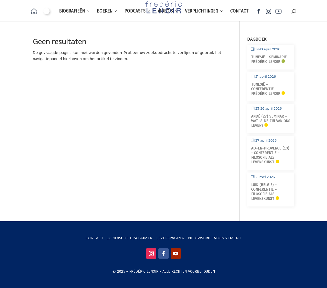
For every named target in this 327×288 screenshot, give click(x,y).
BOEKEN (104, 11)
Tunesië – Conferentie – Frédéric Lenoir (265, 89)
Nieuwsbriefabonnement (214, 237)
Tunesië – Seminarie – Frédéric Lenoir (270, 59)
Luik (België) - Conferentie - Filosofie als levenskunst (264, 191)
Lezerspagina (170, 237)
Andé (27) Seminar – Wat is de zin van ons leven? (270, 121)
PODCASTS (135, 11)
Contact (94, 237)
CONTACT (239, 11)
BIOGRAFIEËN (72, 11)
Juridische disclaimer (130, 237)
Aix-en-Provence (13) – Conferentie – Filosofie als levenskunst (270, 155)
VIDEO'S (165, 11)
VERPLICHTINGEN (201, 11)
